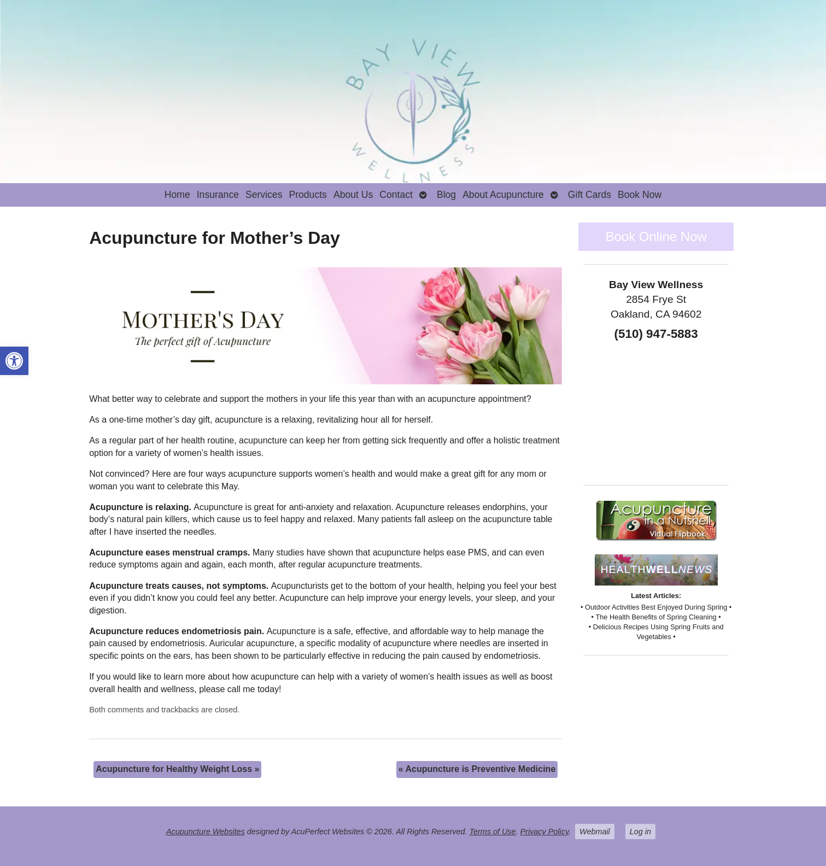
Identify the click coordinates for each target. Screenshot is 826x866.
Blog (446, 194)
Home (177, 194)
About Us (353, 194)
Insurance (218, 194)
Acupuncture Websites (205, 831)
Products (307, 194)
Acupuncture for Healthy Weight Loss (177, 769)
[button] (14, 361)
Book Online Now (655, 236)
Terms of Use (493, 831)
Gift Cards (589, 194)
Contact (396, 194)
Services (263, 194)
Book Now (639, 194)
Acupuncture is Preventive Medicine (477, 769)
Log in (640, 831)
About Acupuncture (503, 194)
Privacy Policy (544, 831)
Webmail (594, 831)
